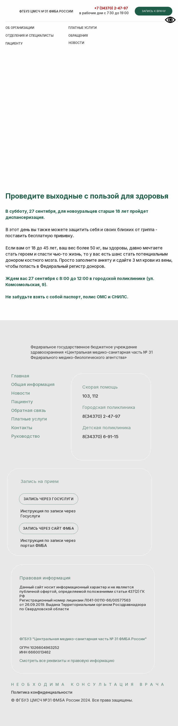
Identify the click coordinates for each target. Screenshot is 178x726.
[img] (11, 12)
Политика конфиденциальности (41, 692)
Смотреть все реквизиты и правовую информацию (66, 660)
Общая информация (33, 384)
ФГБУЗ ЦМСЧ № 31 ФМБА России (46, 11)
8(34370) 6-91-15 (100, 436)
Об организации (19, 27)
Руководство (25, 436)
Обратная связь (28, 410)
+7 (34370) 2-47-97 (111, 8)
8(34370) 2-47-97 (101, 416)
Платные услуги (82, 27)
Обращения (78, 35)
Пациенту (13, 43)
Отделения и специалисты (29, 35)
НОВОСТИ (76, 43)
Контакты (21, 427)
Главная (20, 376)
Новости (20, 393)
